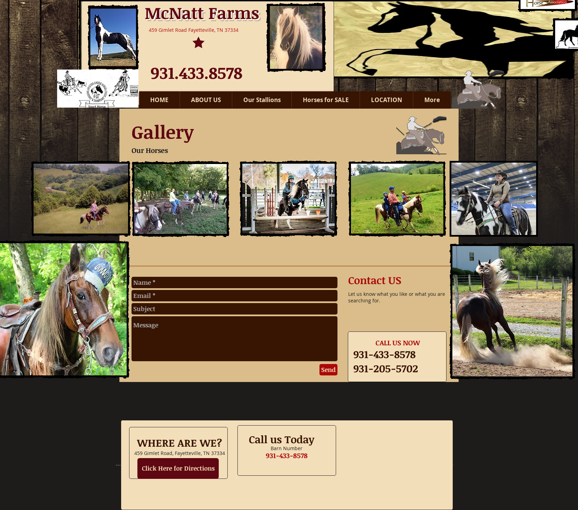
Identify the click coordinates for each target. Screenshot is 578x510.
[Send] (328, 369)
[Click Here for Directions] (178, 468)
